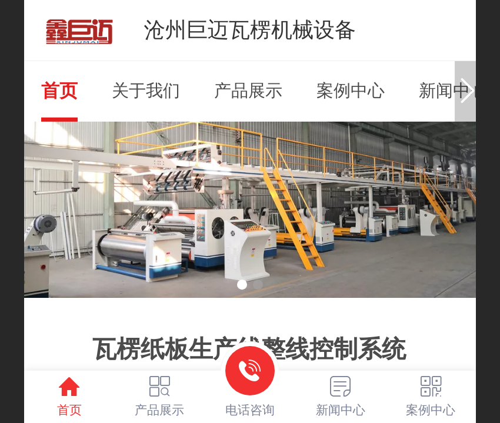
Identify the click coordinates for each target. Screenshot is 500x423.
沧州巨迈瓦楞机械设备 (250, 30)
